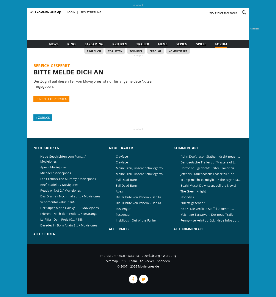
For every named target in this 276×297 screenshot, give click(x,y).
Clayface (122, 156)
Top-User (136, 51)
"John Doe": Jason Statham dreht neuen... (210, 156)
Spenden (163, 261)
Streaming (94, 44)
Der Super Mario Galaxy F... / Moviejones (69, 208)
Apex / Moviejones (53, 167)
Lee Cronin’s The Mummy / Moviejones (68, 179)
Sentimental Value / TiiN (57, 202)
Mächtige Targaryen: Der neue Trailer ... (209, 214)
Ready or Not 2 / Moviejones (60, 190)
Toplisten (115, 51)
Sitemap (112, 261)
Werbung (169, 256)
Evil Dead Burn (126, 180)
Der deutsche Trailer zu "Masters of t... (208, 162)
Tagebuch (94, 51)
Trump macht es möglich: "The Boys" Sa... (210, 180)
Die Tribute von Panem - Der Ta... (140, 197)
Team (133, 261)
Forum (221, 44)
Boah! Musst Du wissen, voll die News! (208, 185)
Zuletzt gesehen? (192, 203)
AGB (122, 256)
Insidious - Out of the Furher (136, 220)
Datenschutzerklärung (144, 256)
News (53, 44)
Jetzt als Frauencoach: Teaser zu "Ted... (208, 174)
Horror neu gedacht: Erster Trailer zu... (208, 168)
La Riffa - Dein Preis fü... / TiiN (61, 219)
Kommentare (178, 51)
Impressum (108, 256)
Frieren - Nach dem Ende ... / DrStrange (68, 214)
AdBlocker (147, 261)
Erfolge (156, 51)
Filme (162, 44)
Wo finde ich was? (223, 12)
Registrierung (90, 12)
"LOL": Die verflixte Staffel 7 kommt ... (207, 209)
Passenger (123, 209)
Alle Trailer (119, 229)
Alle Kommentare (188, 229)
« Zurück (43, 117)
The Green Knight (193, 191)
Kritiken (119, 44)
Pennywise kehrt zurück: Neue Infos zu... (209, 220)
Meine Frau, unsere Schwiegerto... (140, 168)
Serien (181, 44)
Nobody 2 (187, 197)
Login (71, 12)
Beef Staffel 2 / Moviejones (59, 185)
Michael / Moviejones (55, 173)
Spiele (201, 44)
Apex (119, 191)
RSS (123, 261)
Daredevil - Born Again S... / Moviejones (68, 225)
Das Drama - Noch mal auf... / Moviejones (70, 196)
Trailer (142, 44)
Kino (71, 44)
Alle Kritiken (44, 234)
